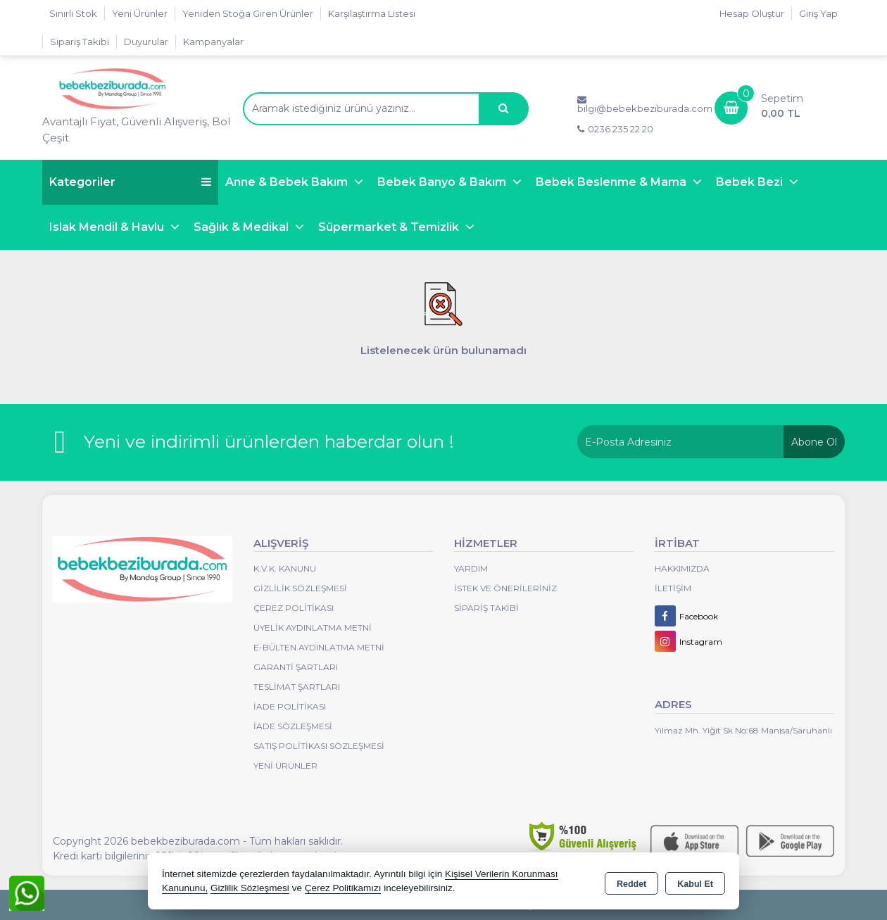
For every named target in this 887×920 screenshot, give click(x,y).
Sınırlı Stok (73, 13)
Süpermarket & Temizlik (390, 227)
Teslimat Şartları (296, 686)
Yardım (471, 568)
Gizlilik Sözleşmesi (300, 588)
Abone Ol (814, 442)
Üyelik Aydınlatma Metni (312, 627)
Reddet (631, 882)
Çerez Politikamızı (343, 888)
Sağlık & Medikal (242, 227)
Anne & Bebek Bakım (288, 182)
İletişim (673, 588)
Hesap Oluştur (751, 13)
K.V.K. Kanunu (284, 568)
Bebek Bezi (751, 182)
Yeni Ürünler (285, 765)
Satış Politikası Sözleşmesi (318, 746)
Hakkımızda (682, 568)
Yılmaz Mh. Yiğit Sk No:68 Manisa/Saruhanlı (743, 730)
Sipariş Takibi (79, 41)
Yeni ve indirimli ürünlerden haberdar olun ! (269, 441)
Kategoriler (130, 182)
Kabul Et (695, 882)
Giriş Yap (818, 13)
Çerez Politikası (293, 608)
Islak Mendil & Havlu (108, 227)
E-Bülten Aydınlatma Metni (318, 647)
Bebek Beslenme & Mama (612, 182)
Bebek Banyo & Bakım (443, 182)
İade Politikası (289, 706)
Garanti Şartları (295, 667)
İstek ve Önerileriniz (505, 588)
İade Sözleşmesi (292, 726)
